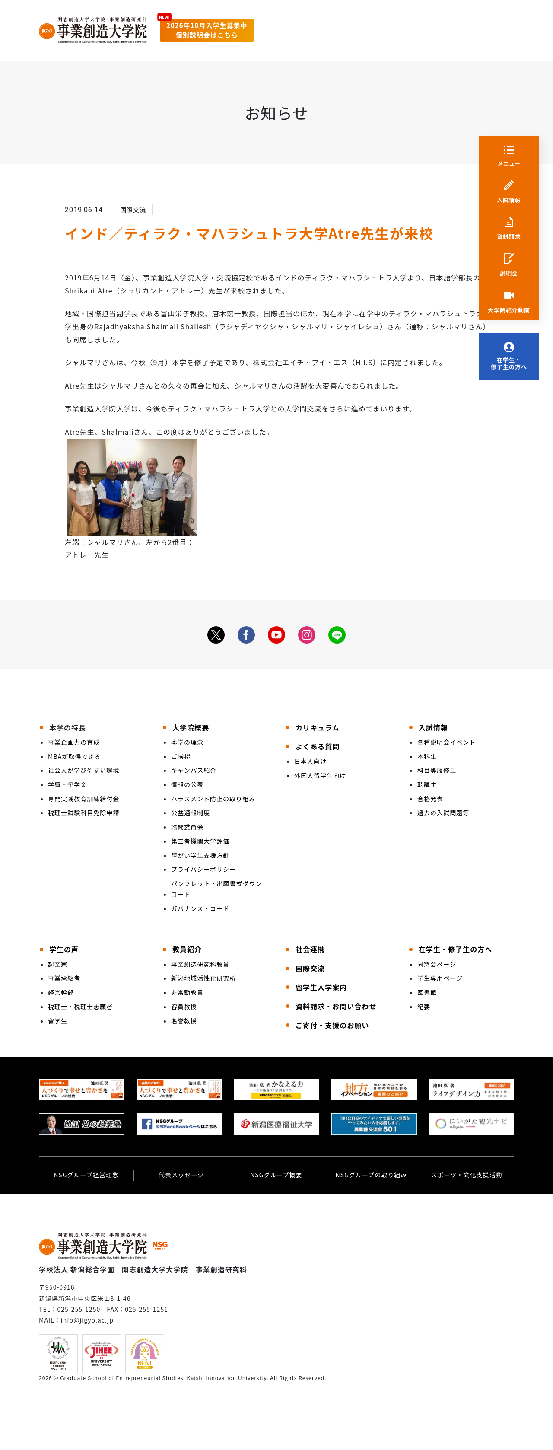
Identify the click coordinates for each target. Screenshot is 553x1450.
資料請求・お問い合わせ (336, 1006)
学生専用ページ (440, 978)
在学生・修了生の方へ (509, 364)
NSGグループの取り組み (371, 1174)
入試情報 (509, 200)
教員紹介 (187, 949)
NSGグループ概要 (276, 1174)
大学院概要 (190, 727)
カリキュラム (318, 727)
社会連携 (310, 949)
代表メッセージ (181, 1174)
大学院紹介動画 (509, 310)
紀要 (423, 1006)
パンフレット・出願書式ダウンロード (216, 889)
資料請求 (509, 236)
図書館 (427, 992)
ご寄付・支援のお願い (332, 1025)
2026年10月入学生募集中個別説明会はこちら (207, 30)
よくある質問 (318, 746)
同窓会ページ (436, 964)
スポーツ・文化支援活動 (466, 1174)
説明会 (509, 273)
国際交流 (310, 968)
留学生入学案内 (321, 987)
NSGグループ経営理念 (86, 1174)
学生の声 (64, 949)
